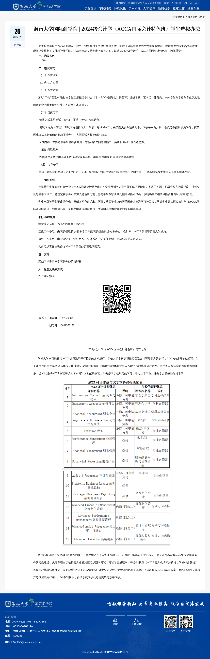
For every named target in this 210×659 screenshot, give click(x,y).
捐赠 (166, 3)
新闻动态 (161, 9)
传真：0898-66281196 (19, 626)
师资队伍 (112, 9)
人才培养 (144, 9)
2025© (99, 652)
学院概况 (96, 9)
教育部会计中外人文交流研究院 (144, 3)
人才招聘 (176, 3)
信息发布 (192, 17)
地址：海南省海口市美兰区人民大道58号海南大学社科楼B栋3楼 (43, 631)
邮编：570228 (13, 635)
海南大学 (121, 3)
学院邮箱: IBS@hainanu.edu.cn (23, 642)
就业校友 (193, 9)
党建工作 (177, 9)
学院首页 (79, 9)
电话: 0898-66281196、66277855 (25, 621)
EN (185, 3)
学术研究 (128, 9)
